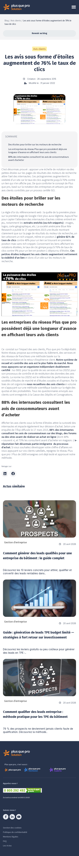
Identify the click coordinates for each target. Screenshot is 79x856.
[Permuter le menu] (73, 7)
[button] (4, 473)
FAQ (5, 841)
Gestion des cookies (12, 827)
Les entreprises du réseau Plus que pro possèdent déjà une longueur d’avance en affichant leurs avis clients (37, 151)
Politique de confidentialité (15, 832)
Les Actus (7, 845)
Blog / (7, 20)
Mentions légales (10, 836)
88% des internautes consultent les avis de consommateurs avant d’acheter (38, 158)
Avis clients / (16, 20)
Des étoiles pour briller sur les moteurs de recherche (34, 144)
